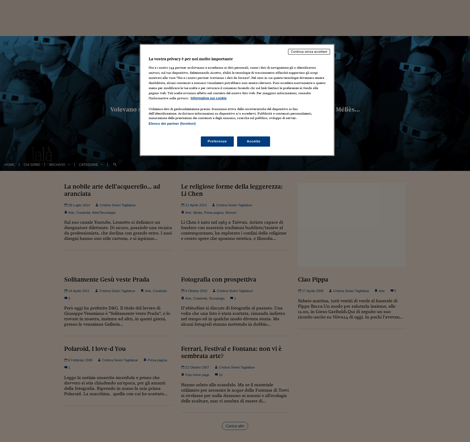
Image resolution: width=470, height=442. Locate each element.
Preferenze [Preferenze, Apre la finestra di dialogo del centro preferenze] (217, 141)
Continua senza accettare (309, 51)
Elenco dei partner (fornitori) (172, 123)
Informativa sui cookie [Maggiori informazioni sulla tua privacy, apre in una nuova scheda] (209, 98)
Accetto (253, 141)
